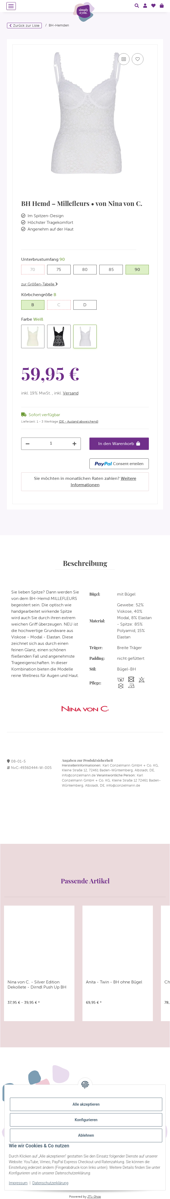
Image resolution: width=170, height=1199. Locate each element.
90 (140, 269)
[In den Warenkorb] (16, 42)
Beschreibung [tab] (85, 563)
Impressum (18, 1183)
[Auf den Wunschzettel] (137, 59)
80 (87, 269)
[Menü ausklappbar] (11, 6)
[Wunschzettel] (153, 6)
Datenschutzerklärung (50, 1183)
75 (60, 269)
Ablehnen (86, 1135)
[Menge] (51, 443)
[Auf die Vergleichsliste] (124, 59)
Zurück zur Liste (26, 26)
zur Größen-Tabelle (39, 284)
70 (35, 269)
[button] (137, 6)
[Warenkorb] (162, 6)
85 (114, 269)
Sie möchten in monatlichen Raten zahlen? (85, 481)
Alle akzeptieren (86, 1104)
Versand (70, 393)
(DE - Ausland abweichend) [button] (78, 421)
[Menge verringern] (27, 444)
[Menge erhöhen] (74, 444)
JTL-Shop (94, 1196)
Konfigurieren (86, 1120)
